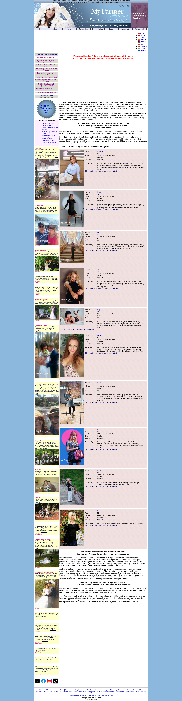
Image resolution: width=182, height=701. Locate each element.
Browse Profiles (97, 29)
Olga (98, 192)
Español (142, 39)
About (55, 29)
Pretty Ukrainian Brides (49, 142)
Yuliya (99, 269)
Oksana (100, 151)
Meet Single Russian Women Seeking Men (102, 691)
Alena (99, 335)
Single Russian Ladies (49, 145)
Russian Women (47, 138)
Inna (98, 511)
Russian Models (69, 690)
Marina (99, 470)
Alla (98, 233)
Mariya (99, 382)
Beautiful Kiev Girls (48, 123)
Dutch (141, 37)
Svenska (142, 50)
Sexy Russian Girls (80, 690)
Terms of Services (74, 695)
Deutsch (142, 36)
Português (142, 46)
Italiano (141, 43)
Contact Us (83, 695)
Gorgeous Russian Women (57, 690)
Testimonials (83, 29)
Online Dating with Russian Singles (125, 691)
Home (41, 29)
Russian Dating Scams (49, 136)
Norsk (141, 45)
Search (111, 29)
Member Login (140, 29)
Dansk (141, 34)
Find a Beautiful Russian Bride (82, 691)
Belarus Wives (46, 125)
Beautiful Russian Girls (42, 690)
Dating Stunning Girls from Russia (63, 691)
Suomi (141, 48)
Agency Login (109, 695)
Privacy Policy (90, 695)
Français (142, 41)
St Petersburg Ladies (48, 140)
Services (69, 29)
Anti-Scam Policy (99, 695)
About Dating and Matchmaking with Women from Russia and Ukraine (118, 690)
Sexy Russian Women (93, 690)
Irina (98, 430)
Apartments (125, 29)
